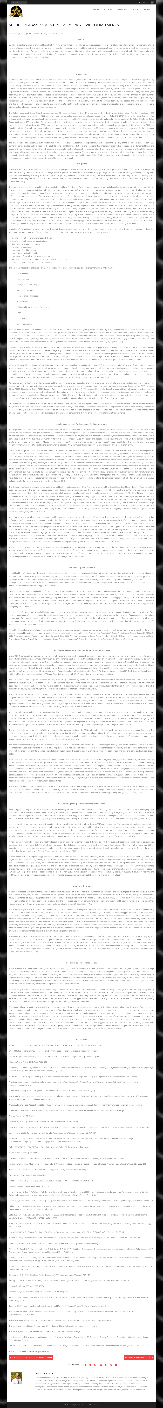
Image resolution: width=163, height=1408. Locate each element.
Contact (147, 9)
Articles (108, 9)
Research (59, 34)
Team (135, 9)
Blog (45, 34)
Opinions (51, 34)
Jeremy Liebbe (19, 34)
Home (96, 9)
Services (122, 9)
